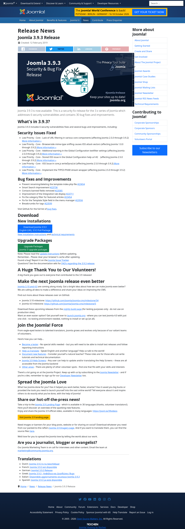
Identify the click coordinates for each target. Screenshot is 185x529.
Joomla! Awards (142, 71)
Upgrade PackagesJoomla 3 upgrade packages (33, 248)
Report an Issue (137, 512)
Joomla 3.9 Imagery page (61, 427)
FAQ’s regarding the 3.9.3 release (77, 263)
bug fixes (51, 208)
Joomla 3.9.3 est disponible (43, 467)
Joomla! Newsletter (144, 93)
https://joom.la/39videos (105, 411)
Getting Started (142, 45)
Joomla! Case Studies (145, 76)
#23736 (54, 187)
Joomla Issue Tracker (58, 260)
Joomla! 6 (74, 20)
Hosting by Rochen (92, 527)
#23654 (81, 184)
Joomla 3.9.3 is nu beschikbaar (44, 463)
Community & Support (80, 3)
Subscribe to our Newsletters (149, 150)
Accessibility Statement (41, 512)
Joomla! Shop (141, 82)
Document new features (34, 354)
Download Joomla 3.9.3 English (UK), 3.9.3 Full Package (35, 229)
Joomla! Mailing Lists (145, 87)
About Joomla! (36, 20)
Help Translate (120, 512)
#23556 (79, 200)
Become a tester (30, 344)
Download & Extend (31, 3)
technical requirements (63, 234)
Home (22, 20)
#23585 (59, 190)
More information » (31, 141)
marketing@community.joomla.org (35, 450)
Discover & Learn (55, 3)
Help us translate (30, 350)
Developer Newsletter (71, 375)
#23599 (48, 203)
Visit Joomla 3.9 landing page (34, 417)
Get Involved (141, 56)
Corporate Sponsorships (147, 122)
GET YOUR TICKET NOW (149, 12)
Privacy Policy (62, 512)
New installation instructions (32, 234)
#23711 (70, 193)
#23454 (68, 197)
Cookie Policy (77, 512)
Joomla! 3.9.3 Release (42, 470)
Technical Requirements (147, 104)
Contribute (97, 20)
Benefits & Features (56, 20)
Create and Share (143, 51)
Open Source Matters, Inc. (90, 518)
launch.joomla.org (76, 315)
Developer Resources (108, 3)
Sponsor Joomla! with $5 (98, 512)
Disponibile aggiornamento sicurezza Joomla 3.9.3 (54, 476)
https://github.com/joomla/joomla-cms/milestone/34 (72, 300)
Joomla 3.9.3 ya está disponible (46, 480)
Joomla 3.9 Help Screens (34, 360)
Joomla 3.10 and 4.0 (27, 286)
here (32, 431)
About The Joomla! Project (148, 62)
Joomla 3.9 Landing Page (47, 404)
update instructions (49, 253)
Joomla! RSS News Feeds (147, 98)
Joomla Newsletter (109, 372)
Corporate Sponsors (145, 128)
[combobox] (166, 3)
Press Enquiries (114, 20)
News (86, 20)
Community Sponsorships (147, 133)
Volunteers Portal (143, 139)
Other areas (28, 366)
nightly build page (72, 309)
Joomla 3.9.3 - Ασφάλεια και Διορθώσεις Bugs (51, 473)
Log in (150, 512)
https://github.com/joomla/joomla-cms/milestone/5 (70, 303)
